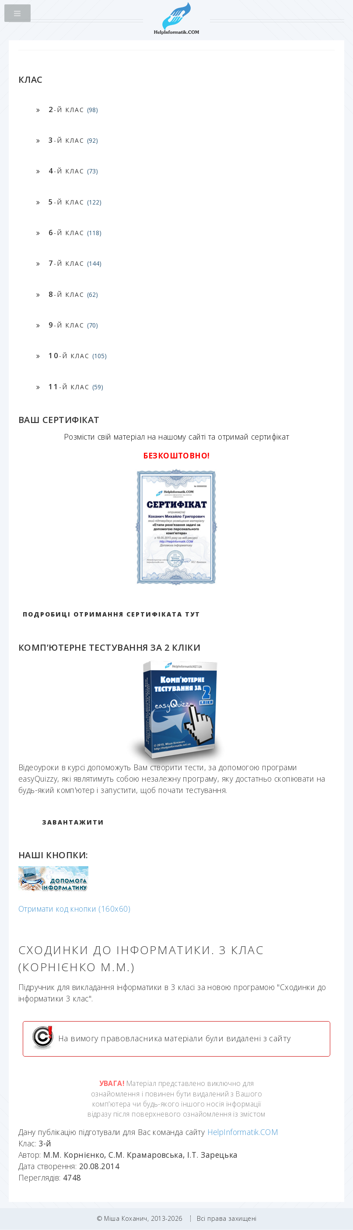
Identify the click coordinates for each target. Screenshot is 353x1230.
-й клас (73, 109)
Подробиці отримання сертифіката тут (111, 614)
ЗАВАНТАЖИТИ (73, 822)
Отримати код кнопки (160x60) (74, 908)
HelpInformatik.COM (243, 1132)
